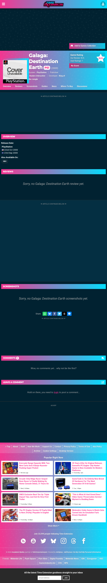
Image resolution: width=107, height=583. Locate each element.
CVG (60, 563)
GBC (5, 161)
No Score (75, 66)
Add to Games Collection (83, 46)
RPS (66, 563)
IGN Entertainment (40, 552)
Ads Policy (97, 446)
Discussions (82, 86)
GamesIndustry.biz (47, 563)
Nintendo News (72, 559)
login (56, 392)
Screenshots (32, 86)
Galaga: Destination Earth (43, 61)
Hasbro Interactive (37, 76)
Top (7, 446)
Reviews (18, 86)
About (15, 446)
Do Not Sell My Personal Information (87, 552)
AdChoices (68, 552)
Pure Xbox (43, 559)
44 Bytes (59, 552)
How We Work (34, 446)
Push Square (30, 559)
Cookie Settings (50, 451)
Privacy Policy (70, 446)
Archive (37, 451)
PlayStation (42, 72)
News (54, 86)
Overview (7, 86)
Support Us (47, 446)
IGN (83, 559)
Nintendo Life (16, 559)
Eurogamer (92, 559)
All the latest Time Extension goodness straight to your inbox (53, 572)
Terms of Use (84, 446)
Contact (58, 446)
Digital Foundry (56, 559)
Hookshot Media (18, 552)
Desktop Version (66, 451)
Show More (53, 526)
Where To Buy (67, 86)
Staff (23, 446)
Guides (45, 86)
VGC (101, 559)
